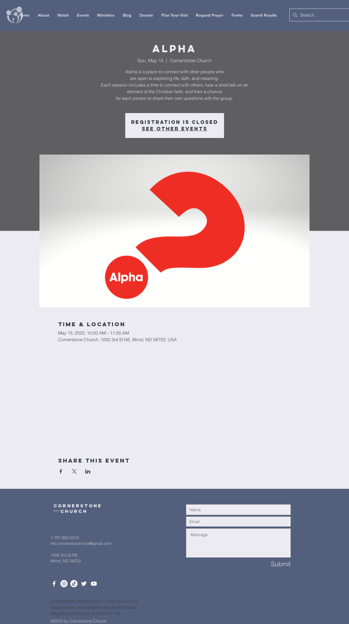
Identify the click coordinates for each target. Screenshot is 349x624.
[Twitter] (83, 583)
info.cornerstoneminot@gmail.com (81, 543)
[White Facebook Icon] (54, 583)
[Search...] (319, 15)
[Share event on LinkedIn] (87, 471)
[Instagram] (64, 583)
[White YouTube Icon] (93, 583)
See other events (174, 129)
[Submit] (271, 564)
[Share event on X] (74, 471)
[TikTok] (74, 583)
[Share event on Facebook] (60, 471)
